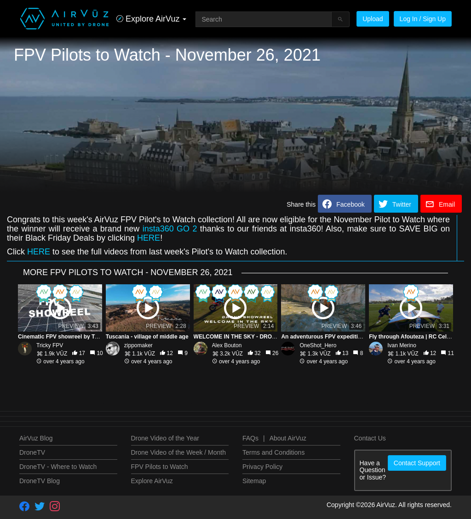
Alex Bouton (227, 345)
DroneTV (32, 452)
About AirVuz (288, 438)
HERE (148, 238)
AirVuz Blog (36, 438)
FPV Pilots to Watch (159, 466)
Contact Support (417, 463)
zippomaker (138, 345)
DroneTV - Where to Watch (58, 466)
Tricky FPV (49, 345)
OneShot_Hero (317, 345)
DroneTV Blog (39, 481)
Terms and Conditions (273, 452)
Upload (372, 19)
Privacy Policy (262, 466)
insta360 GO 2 (170, 228)
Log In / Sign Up (423, 19)
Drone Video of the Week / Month (178, 452)
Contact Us (370, 438)
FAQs (250, 438)
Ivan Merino (401, 345)
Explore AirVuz (152, 481)
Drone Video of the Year (165, 438)
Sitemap (254, 481)
